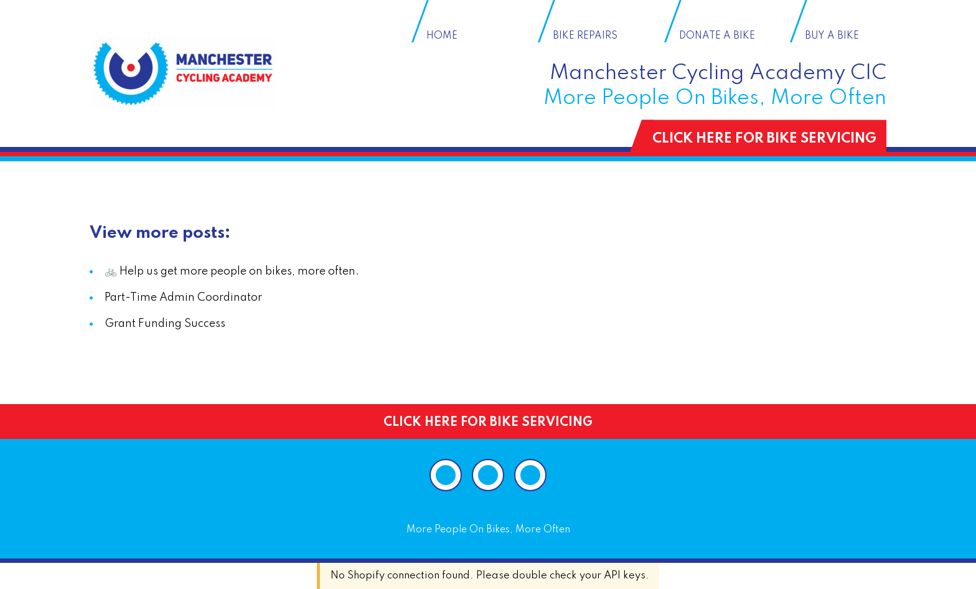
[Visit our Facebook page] (488, 475)
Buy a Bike (832, 36)
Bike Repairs (585, 36)
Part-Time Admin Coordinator (183, 297)
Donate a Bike (717, 36)
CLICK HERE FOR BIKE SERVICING (764, 139)
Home (442, 36)
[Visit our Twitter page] (530, 475)
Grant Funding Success (165, 323)
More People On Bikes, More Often (488, 530)
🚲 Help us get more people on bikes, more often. (232, 271)
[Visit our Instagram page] (445, 475)
